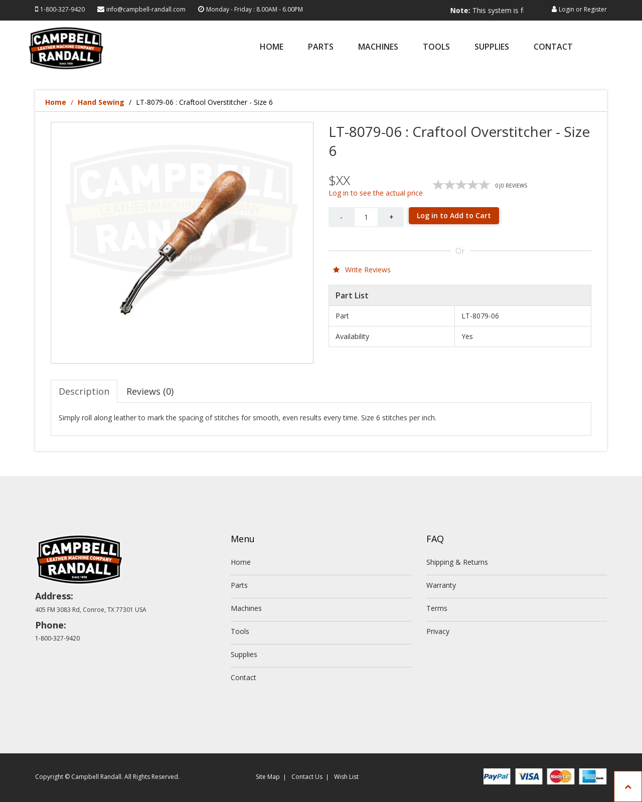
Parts (321, 47)
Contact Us (307, 776)
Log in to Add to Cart (454, 215)
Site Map (268, 776)
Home (271, 47)
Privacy (437, 631)
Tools (436, 47)
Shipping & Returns (457, 562)
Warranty (441, 585)
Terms (436, 608)
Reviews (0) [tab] (150, 391)
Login (566, 9)
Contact (553, 47)
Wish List (346, 776)
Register (595, 9)
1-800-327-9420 (62, 9)
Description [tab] (84, 391)
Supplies (491, 47)
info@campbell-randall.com (146, 9)
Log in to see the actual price (376, 193)
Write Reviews (362, 269)
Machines (378, 47)
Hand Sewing (101, 102)
